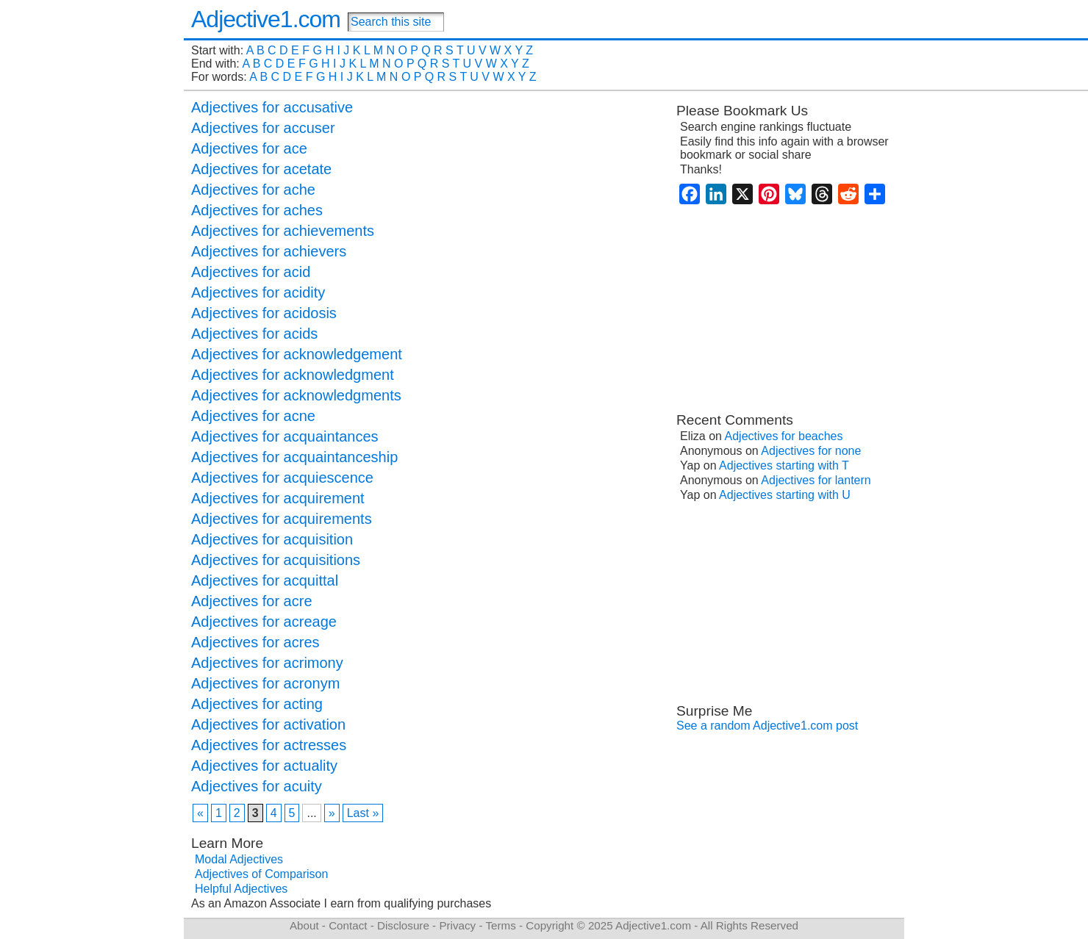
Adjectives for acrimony (267, 663)
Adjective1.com (265, 19)
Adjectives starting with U (785, 495)
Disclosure (403, 925)
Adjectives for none (811, 451)
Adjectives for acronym (265, 683)
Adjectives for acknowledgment (292, 375)
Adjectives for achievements (282, 231)
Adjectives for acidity (258, 292)
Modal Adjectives (239, 859)
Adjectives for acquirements (281, 519)
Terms (500, 925)
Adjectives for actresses (268, 745)
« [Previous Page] (200, 813)
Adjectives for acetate (261, 169)
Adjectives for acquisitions (275, 560)
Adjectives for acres (255, 642)
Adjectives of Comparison (261, 874)
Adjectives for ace (249, 148)
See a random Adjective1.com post (767, 725)
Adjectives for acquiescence (282, 477)
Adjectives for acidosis (264, 313)
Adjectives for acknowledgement (296, 354)
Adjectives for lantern (815, 480)
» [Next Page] (332, 813)
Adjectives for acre (251, 601)
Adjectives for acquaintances (285, 436)
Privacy (457, 925)
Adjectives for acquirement (278, 498)
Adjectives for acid (250, 272)
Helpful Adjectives (241, 888)
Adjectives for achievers (268, 251)
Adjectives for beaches (784, 436)
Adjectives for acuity (256, 786)
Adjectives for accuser (263, 128)
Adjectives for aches (257, 210)
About (304, 925)
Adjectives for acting (257, 704)
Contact (348, 925)
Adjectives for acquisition (272, 539)
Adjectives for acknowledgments (296, 395)
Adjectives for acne (253, 416)
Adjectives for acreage (264, 622)
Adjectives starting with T (784, 465)
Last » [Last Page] (363, 813)
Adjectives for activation (268, 724)
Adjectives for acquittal (264, 580)
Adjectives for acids (254, 333)
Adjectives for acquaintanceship (294, 457)
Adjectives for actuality (264, 766)
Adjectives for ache (253, 189)
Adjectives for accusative (272, 107)
